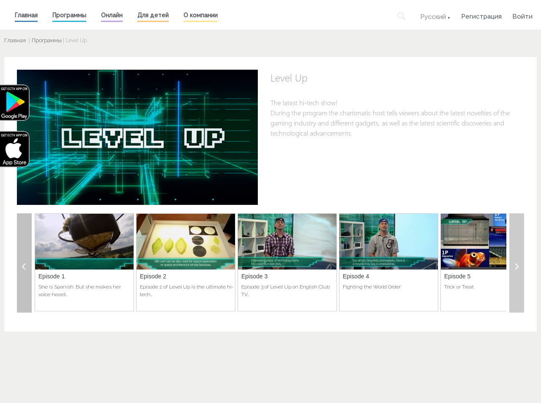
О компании (200, 15)
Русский (433, 17)
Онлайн (112, 15)
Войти (522, 15)
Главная (26, 15)
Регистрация (481, 15)
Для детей (153, 15)
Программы (69, 15)
